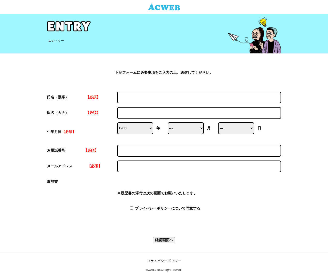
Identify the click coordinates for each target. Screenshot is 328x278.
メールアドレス (164, 166)
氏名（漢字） (164, 97)
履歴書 (164, 187)
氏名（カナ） (164, 113)
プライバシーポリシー (164, 260)
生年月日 (61, 132)
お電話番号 (164, 151)
